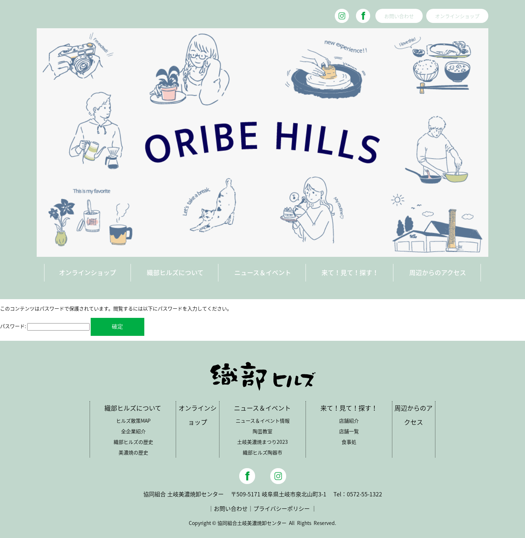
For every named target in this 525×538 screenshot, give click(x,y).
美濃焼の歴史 (133, 452)
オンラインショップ (457, 15)
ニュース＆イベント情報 (263, 420)
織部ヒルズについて (175, 272)
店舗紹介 (349, 420)
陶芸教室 (262, 431)
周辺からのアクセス (437, 272)
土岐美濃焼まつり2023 (262, 441)
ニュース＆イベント (262, 272)
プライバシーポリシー (281, 508)
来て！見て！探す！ (350, 272)
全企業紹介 (133, 431)
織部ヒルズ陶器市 (262, 452)
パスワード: (45, 326)
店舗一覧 (349, 431)
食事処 (349, 441)
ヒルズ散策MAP (133, 420)
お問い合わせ (399, 15)
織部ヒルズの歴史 (133, 441)
